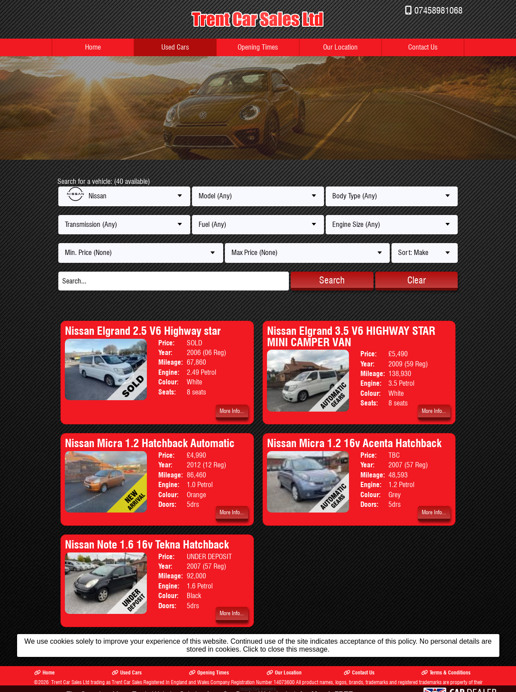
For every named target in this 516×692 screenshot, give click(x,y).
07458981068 (438, 10)
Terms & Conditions (445, 672)
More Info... (232, 411)
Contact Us (423, 47)
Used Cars (175, 47)
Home (93, 47)
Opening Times (258, 47)
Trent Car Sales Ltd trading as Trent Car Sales (96, 682)
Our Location (340, 47)
